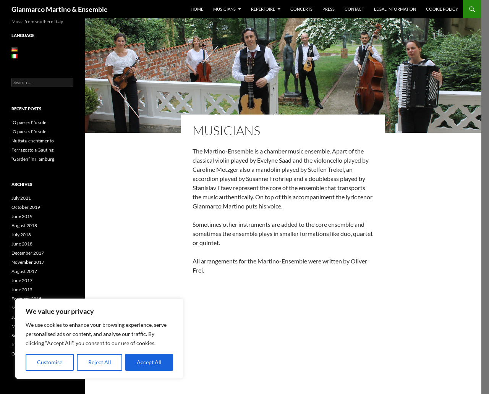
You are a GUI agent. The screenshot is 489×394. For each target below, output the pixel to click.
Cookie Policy (442, 8)
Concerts (301, 8)
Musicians (224, 8)
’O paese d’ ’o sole (28, 122)
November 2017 (27, 262)
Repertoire (263, 8)
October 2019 (25, 207)
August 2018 (24, 225)
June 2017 (21, 280)
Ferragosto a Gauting (32, 150)
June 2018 (21, 244)
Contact (354, 8)
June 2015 (21, 289)
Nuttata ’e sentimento (32, 141)
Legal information (395, 8)
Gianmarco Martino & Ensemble (59, 9)
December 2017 (27, 253)
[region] (99, 339)
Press (328, 8)
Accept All (149, 362)
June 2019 (21, 216)
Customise (49, 362)
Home (197, 8)
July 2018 (21, 234)
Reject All (99, 362)
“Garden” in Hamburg (32, 159)
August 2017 (24, 271)
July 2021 (21, 198)
